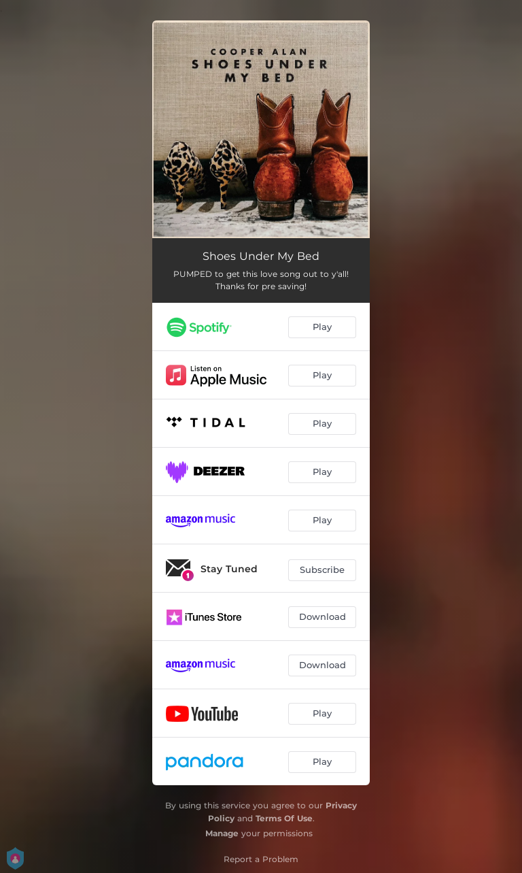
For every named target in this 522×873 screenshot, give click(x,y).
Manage (222, 833)
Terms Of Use (284, 818)
